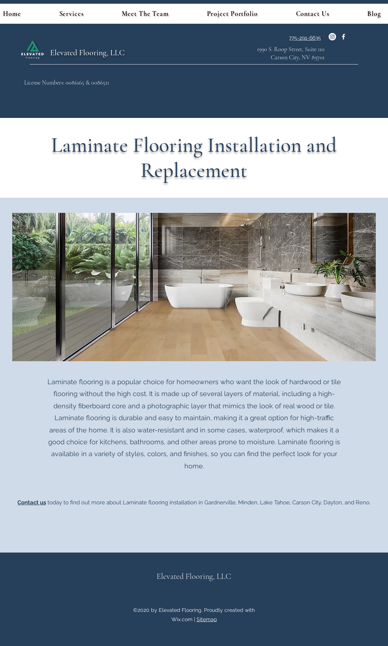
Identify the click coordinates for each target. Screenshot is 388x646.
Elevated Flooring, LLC (87, 52)
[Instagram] (332, 36)
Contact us (31, 502)
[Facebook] (343, 36)
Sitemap (207, 619)
